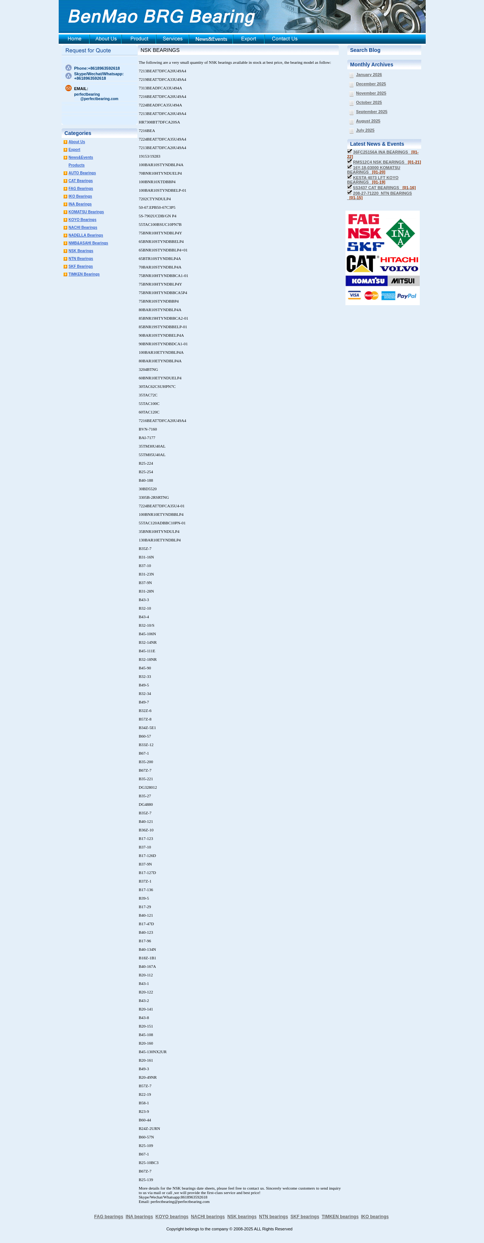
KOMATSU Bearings (86, 212)
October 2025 (369, 102)
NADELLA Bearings (86, 235)
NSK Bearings (81, 251)
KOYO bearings (172, 1216)
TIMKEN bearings (340, 1216)
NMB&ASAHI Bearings (88, 243)
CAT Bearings (81, 181)
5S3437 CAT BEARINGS (384, 187)
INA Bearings (80, 204)
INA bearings (139, 1216)
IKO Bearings (80, 196)
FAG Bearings (81, 189)
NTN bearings (273, 1216)
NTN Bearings (81, 259)
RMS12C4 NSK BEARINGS (387, 162)
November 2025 (371, 93)
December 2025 (371, 84)
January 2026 (369, 74)
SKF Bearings (81, 266)
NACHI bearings (208, 1216)
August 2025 (368, 121)
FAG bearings (108, 1216)
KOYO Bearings (83, 220)
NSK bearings (242, 1216)
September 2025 (371, 111)
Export (75, 150)
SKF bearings (304, 1216)
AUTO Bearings (82, 173)
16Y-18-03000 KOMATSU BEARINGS (373, 169)
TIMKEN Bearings (84, 274)
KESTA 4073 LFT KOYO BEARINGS (373, 179)
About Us (77, 142)
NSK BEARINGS (160, 50)
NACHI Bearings (83, 227)
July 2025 (365, 130)
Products (77, 165)
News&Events (81, 157)
